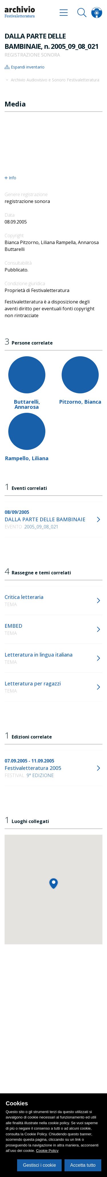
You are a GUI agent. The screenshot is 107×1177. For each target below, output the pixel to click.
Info (10, 178)
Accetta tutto (83, 1165)
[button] (53, 883)
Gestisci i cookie (39, 1165)
